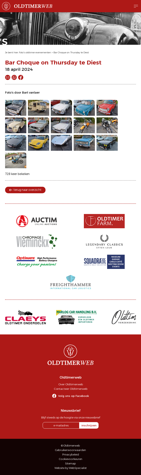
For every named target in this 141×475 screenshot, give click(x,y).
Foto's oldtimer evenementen (35, 52)
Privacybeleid (70, 454)
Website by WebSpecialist (70, 468)
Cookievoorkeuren (70, 459)
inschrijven (89, 425)
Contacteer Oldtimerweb (70, 388)
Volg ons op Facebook (73, 395)
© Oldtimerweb (70, 445)
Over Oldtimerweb (70, 384)
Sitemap (70, 463)
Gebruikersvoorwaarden (70, 450)
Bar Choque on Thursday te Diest (71, 52)
